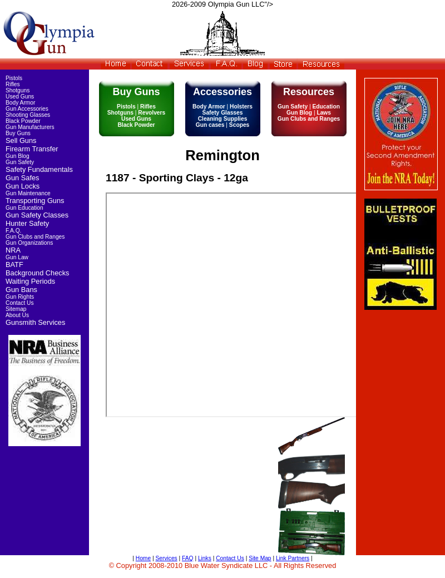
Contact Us (20, 303)
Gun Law (17, 257)
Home (143, 558)
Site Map (260, 558)
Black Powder (136, 125)
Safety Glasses (222, 113)
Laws (323, 113)
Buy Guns (18, 133)
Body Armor (209, 106)
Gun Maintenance (28, 193)
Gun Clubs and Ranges (309, 119)
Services (166, 558)
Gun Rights (20, 297)
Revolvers (150, 113)
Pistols (127, 106)
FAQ (187, 558)
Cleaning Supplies (223, 119)
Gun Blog (300, 113)
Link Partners (292, 558)
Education (325, 106)
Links (204, 558)
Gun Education (24, 208)
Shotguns (121, 113)
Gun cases (211, 125)
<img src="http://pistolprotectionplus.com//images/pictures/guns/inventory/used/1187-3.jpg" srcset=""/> (246, 304)
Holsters (240, 106)
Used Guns (136, 119)
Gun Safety (293, 106)
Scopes (238, 125)
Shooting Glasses (28, 115)
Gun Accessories (27, 109)
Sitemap (16, 309)
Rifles (147, 106)
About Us (17, 315)
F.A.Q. (13, 231)
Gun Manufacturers (30, 127)
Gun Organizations (29, 243)
